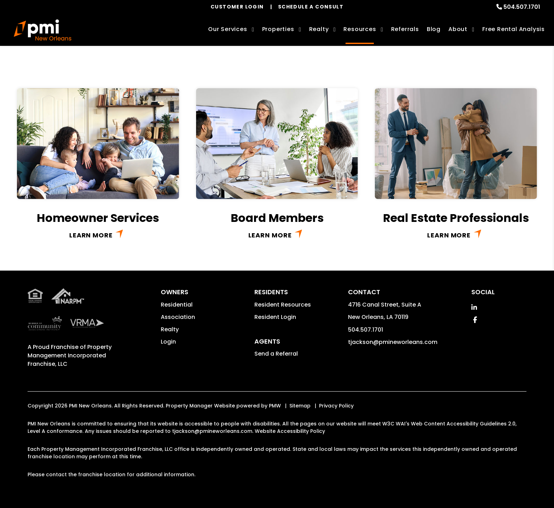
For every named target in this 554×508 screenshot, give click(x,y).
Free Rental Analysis (513, 29)
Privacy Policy (336, 405)
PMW (275, 405)
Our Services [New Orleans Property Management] (227, 29)
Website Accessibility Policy (290, 431)
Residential (177, 305)
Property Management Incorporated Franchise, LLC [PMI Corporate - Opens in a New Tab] (70, 355)
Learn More (91, 235)
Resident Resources (282, 305)
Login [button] (168, 342)
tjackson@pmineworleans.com (392, 342)
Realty (170, 329)
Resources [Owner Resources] (359, 29)
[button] (474, 307)
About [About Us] (457, 29)
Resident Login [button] (275, 317)
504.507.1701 (521, 7)
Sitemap (300, 405)
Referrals (405, 29)
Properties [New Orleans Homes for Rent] (278, 29)
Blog (434, 29)
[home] (42, 30)
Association (178, 317)
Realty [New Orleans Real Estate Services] (319, 29)
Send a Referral (276, 354)
